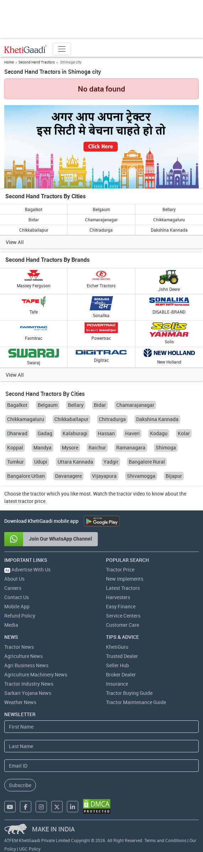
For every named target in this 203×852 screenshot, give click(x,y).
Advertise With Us (27, 569)
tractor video (131, 493)
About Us (14, 578)
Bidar (33, 219)
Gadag (45, 433)
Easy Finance (120, 606)
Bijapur (174, 475)
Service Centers (123, 615)
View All (15, 242)
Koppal (15, 447)
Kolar (184, 433)
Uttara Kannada (75, 461)
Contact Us (16, 597)
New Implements (124, 578)
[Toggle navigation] (62, 49)
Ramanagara (130, 447)
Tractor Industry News (28, 683)
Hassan (106, 433)
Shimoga (166, 447)
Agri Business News (26, 665)
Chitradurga (101, 230)
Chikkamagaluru (169, 219)
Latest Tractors (123, 588)
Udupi (40, 461)
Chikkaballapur (33, 230)
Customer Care (122, 624)
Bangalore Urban (26, 475)
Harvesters (118, 597)
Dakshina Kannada (169, 230)
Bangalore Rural (147, 461)
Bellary (169, 209)
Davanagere (68, 475)
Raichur (97, 447)
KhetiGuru (117, 646)
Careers (12, 588)
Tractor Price (120, 569)
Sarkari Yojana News (27, 693)
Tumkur (15, 461)
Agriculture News (23, 656)
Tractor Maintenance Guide (136, 702)
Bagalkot (33, 209)
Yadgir (110, 461)
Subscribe (20, 785)
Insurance (117, 683)
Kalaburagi (75, 433)
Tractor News (19, 646)
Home (9, 62)
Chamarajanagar (101, 219)
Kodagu (158, 433)
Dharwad (17, 433)
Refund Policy (19, 615)
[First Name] (101, 726)
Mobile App (17, 606)
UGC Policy (30, 849)
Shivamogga (141, 475)
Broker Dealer (121, 674)
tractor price (32, 501)
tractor (38, 493)
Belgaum (101, 209)
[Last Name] (101, 746)
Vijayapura (104, 475)
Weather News (20, 702)
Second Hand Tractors (36, 62)
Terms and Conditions (165, 840)
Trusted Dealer (122, 656)
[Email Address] (101, 765)
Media (11, 624)
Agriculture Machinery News (35, 674)
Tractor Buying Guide (129, 693)
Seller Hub (117, 665)
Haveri (132, 433)
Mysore (70, 447)
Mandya (42, 447)
